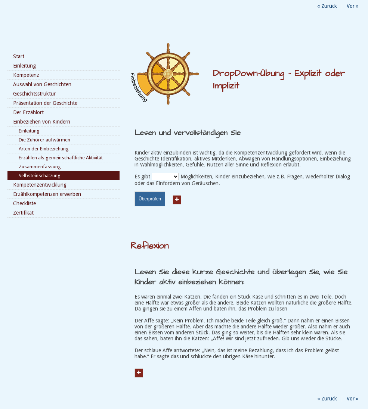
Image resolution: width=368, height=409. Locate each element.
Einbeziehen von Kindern (41, 122)
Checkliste (24, 203)
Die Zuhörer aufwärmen (44, 140)
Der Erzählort (28, 112)
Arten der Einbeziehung (44, 149)
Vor (353, 6)
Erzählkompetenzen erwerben (47, 194)
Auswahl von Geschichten (42, 84)
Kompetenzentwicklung (40, 185)
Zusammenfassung (40, 166)
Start (18, 56)
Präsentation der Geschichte (45, 103)
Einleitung (24, 66)
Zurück (327, 6)
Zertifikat (23, 213)
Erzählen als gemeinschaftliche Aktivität (61, 157)
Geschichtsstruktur (34, 94)
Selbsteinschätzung (40, 175)
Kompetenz (26, 75)
